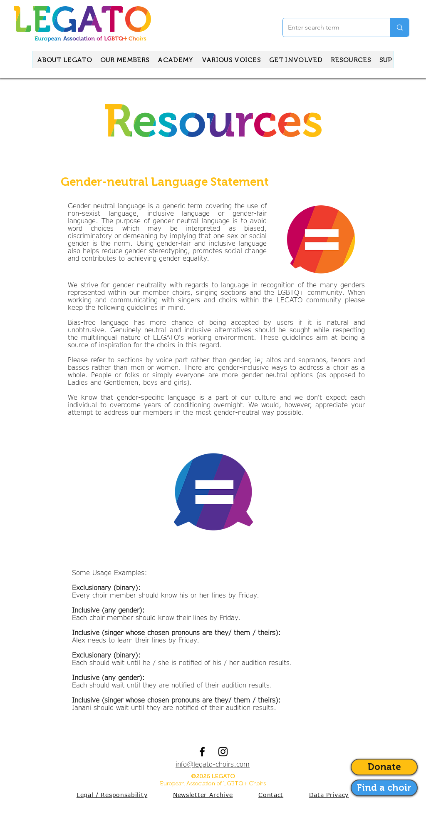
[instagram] (223, 751)
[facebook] (202, 751)
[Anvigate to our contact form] (384, 788)
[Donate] (384, 767)
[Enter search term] (330, 27)
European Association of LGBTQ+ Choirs (213, 783)
